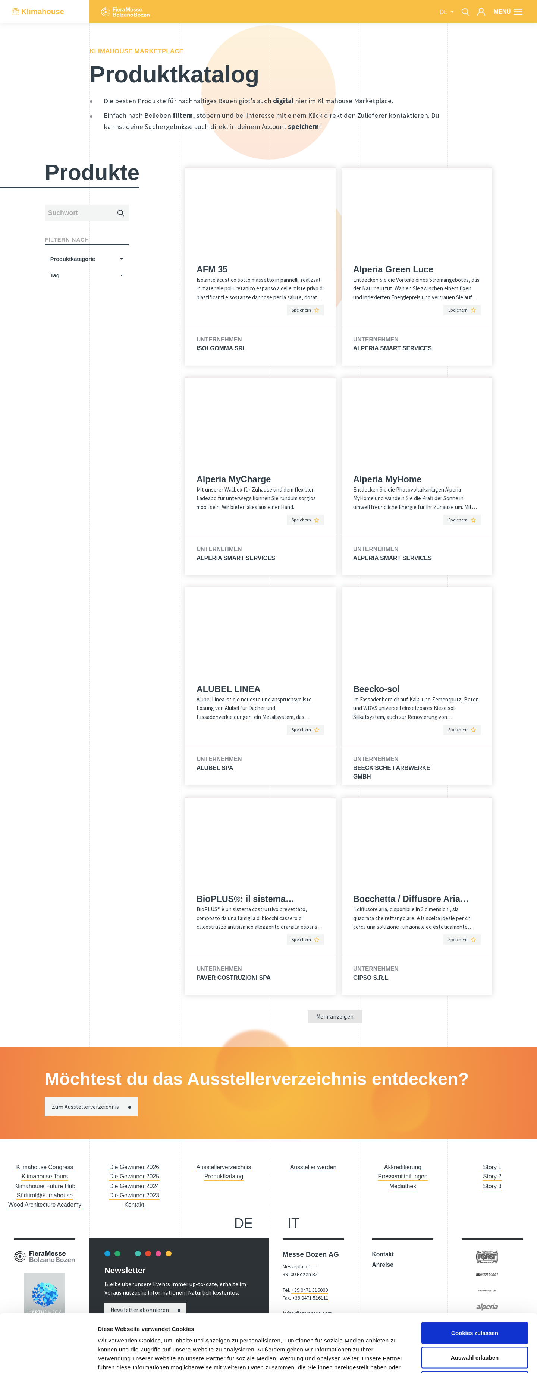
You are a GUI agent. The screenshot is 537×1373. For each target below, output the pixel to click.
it (293, 1223)
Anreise (382, 1265)
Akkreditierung (402, 1167)
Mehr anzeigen (335, 1016)
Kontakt (134, 1205)
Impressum (382, 1357)
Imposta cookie (439, 1357)
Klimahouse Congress (44, 1167)
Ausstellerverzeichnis (224, 1167)
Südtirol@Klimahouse (45, 1195)
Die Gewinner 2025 (134, 1176)
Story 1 (492, 1167)
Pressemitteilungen (403, 1176)
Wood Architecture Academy (44, 1205)
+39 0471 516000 (310, 1290)
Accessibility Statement (309, 1336)
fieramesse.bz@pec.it (307, 1320)
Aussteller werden (313, 1167)
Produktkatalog (223, 1176)
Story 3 (492, 1186)
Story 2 (492, 1176)
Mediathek (402, 1186)
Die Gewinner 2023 (134, 1195)
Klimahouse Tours (45, 1176)
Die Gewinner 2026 (134, 1167)
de (444, 12)
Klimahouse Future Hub (44, 1186)
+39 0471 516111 (310, 1297)
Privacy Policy (408, 1357)
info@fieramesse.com (307, 1313)
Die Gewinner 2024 (134, 1186)
